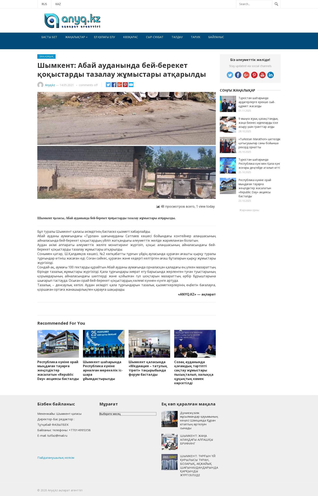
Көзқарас (130, 37)
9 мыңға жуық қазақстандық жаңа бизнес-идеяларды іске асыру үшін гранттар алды (258, 123)
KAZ (58, 4)
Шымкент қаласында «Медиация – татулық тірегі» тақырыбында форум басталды (148, 368)
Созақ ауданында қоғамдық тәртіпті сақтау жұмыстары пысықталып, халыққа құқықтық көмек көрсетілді (193, 372)
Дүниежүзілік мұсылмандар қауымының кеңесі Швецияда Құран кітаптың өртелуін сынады (199, 420)
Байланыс (216, 37)
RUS (44, 4)
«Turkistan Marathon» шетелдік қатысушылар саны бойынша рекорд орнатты (259, 143)
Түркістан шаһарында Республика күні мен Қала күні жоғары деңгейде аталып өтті (259, 164)
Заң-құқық (46, 56)
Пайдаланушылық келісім (55, 457)
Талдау (177, 37)
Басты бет (49, 37)
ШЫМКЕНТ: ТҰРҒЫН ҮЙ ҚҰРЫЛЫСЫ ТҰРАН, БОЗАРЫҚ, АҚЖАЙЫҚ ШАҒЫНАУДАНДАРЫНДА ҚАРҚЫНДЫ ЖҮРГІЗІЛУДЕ (199, 465)
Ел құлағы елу (104, 37)
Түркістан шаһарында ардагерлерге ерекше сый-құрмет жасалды (256, 102)
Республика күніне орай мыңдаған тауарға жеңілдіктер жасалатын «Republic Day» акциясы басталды (58, 370)
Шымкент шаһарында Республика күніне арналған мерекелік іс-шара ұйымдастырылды (102, 370)
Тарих (195, 37)
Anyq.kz (50, 85)
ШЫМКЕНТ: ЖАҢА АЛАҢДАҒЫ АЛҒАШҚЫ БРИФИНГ (196, 439)
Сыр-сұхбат (154, 37)
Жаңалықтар (75, 37)
